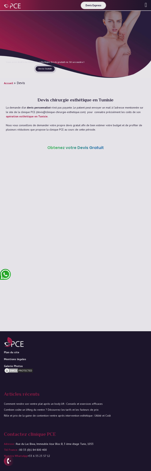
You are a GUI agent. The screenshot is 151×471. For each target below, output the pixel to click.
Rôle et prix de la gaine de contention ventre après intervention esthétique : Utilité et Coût (57, 415)
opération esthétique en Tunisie (27, 116)
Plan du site (11, 352)
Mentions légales (15, 359)
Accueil (8, 83)
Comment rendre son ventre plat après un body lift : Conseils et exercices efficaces (53, 404)
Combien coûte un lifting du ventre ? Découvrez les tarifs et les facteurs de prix (51, 409)
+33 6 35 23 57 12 (39, 456)
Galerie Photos (13, 366)
